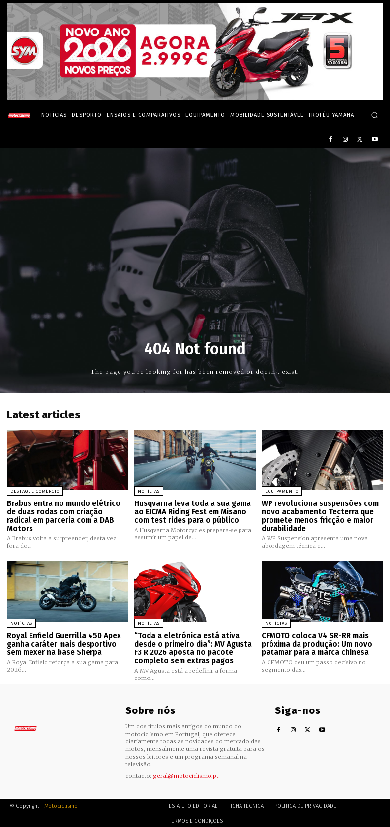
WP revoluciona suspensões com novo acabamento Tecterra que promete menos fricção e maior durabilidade (320, 515)
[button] (374, 114)
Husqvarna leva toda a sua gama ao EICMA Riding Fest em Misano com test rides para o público (192, 511)
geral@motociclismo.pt (185, 773)
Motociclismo (61, 804)
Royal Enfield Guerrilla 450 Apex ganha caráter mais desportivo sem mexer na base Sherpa (63, 642)
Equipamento (282, 491)
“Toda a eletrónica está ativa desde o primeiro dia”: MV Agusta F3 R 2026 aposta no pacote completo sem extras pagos (193, 647)
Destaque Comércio (35, 491)
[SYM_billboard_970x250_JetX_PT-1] (195, 97)
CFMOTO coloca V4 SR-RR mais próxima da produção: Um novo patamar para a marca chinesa (317, 642)
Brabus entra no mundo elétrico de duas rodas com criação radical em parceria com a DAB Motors (63, 515)
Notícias (149, 491)
